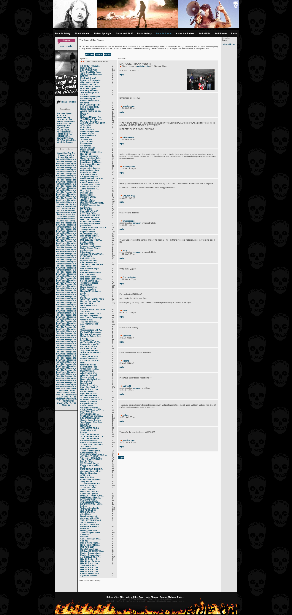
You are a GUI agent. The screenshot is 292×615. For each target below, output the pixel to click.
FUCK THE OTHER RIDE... (91, 469)
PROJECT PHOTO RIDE (90, 314)
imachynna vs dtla (88, 500)
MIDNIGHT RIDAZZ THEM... (92, 203)
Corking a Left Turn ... (90, 346)
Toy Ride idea (63, 128)
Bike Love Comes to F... (90, 219)
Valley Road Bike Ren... (90, 72)
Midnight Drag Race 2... (90, 316)
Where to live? (86, 320)
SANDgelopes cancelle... (91, 152)
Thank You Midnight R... (90, 451)
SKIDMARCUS (129, 196)
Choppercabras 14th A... (91, 330)
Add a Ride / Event (135, 597)
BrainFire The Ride (88, 395)
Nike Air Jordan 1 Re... (90, 559)
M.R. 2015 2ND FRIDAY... (91, 240)
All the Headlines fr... (89, 189)
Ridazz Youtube (87, 109)
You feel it (84, 295)
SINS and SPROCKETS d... (92, 551)
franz (125, 250)
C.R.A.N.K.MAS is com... (91, 74)
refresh (107, 54)
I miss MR (84, 537)
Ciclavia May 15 (87, 133)
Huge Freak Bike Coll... (90, 158)
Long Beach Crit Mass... (90, 162)
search (99, 54)
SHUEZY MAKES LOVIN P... (92, 410)
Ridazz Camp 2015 (88, 287)
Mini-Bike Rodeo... (65, 142)
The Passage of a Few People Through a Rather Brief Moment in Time (66, 157)
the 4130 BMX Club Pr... (90, 557)
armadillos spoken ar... (90, 131)
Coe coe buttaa (129, 277)
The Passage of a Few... (90, 533)
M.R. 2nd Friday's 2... (89, 486)
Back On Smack (87, 371)
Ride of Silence (87, 129)
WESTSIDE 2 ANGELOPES (92, 299)
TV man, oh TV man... (89, 357)
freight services (87, 150)
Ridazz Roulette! (66, 102)
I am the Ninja (86, 461)
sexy (125, 311)
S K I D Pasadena (88, 522)
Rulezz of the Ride (115, 597)
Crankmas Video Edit (89, 518)
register (69, 46)
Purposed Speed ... (65, 113)
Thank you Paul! (87, 230)
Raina (82, 363)
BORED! (84, 76)
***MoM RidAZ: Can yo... (91, 119)
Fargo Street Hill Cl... (89, 172)
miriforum (84, 355)
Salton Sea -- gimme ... (90, 494)
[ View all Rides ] (229, 44)
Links (234, 33)
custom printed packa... (90, 168)
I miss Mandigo (87, 340)
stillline (126, 361)
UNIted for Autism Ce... (90, 336)
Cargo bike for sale (88, 404)
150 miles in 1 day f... (89, 414)
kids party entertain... (89, 91)
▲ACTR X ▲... (86, 199)
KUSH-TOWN (86, 256)
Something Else (64, 153)
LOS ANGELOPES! (88, 70)
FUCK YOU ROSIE (88, 348)
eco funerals (85, 146)
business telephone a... (90, 246)
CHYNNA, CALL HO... (66, 140)
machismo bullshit (88, 441)
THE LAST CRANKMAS (90, 520)
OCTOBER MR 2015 (89, 234)
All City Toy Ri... (64, 130)
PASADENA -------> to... (90, 205)
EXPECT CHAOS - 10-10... (91, 504)
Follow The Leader (88, 385)
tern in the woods (88, 365)
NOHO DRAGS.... (87, 512)
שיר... (82, 326)
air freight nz (86, 127)
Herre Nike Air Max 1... (90, 545)
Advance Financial (88, 375)
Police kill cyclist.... (88, 258)
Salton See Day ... (64, 117)
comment (137, 223)
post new (89, 54)
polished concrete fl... (90, 84)
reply (122, 75)
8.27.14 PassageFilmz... (90, 539)
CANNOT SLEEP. (87, 201)
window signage (87, 148)
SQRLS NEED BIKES (89, 428)
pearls (83, 293)
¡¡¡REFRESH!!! (86, 142)
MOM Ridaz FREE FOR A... (92, 400)
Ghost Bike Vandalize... (90, 217)
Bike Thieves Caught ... (90, 269)
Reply (121, 458)
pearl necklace (86, 242)
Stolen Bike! (85, 267)
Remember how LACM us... (92, 179)
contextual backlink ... (90, 359)
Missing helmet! (87, 377)
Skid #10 (84, 541)
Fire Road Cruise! (88, 78)
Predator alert (86, 193)
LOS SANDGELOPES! (90, 418)
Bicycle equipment (88, 516)
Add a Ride (204, 33)
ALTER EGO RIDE (88, 488)
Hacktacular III (86, 195)
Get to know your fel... (90, 408)
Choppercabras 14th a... (90, 471)
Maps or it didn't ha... (89, 121)
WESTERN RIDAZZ (88, 305)
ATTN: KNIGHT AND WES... (92, 445)
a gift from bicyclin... (89, 576)
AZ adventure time (88, 373)
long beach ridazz (88, 277)
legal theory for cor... (89, 260)
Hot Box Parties (64, 211)
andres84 (127, 336)
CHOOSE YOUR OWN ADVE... (93, 123)
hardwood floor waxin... (90, 80)
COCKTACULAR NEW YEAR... (93, 455)
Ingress (83, 432)
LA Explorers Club (88, 262)
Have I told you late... (89, 473)
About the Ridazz (185, 33)
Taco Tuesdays (64, 217)
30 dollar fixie (86, 140)
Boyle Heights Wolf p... (90, 379)
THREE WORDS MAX (66, 122)
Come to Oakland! (88, 136)
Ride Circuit (85, 154)
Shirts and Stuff (124, 33)
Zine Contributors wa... (90, 434)
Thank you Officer (88, 238)
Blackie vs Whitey (88, 197)
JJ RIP (83, 467)
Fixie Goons (66, 389)
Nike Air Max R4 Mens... (90, 561)
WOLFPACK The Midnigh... (92, 318)
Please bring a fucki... (89, 465)
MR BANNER (86, 209)
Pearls (83, 307)
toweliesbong (128, 106)
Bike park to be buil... (89, 236)
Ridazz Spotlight (103, 33)
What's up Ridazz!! (88, 402)
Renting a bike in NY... (90, 181)
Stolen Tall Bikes (87, 490)
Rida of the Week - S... (90, 387)
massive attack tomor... (90, 498)
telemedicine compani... (90, 97)
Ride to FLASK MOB (89, 211)
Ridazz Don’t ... (63, 136)
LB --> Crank (86, 252)
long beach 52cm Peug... (91, 279)
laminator (84, 271)
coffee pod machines (89, 170)
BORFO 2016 (86, 68)
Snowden (84, 535)
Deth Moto (85, 138)
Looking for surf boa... (90, 449)
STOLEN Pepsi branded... (91, 416)
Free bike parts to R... (89, 107)
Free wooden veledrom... (91, 273)
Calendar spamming (89, 156)
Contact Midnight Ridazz (172, 597)
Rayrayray (84, 113)
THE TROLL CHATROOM (91, 459)
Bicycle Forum (164, 33)
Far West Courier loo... (90, 524)
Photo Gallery (144, 33)
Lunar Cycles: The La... (90, 187)
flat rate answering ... (89, 281)
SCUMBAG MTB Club (89, 398)
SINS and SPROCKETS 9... (92, 254)
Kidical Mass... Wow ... (90, 248)
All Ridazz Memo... (65, 132)
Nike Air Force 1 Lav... (90, 389)
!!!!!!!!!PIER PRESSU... (90, 66)
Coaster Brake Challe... (90, 101)
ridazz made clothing (89, 82)
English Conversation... (90, 553)
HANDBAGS (85, 426)
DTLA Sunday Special (90, 105)
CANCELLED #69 (64, 120)
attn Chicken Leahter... (90, 160)
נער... (82, 328)
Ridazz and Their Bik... (90, 492)
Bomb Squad (86, 383)
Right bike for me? (88, 393)
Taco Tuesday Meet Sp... (91, 422)
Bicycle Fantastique (89, 549)
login (62, 46)
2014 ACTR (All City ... (90, 457)
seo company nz (87, 99)
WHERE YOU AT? (64, 124)
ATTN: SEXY (85, 125)
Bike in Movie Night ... (90, 543)
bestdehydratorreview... (90, 224)
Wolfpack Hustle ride (89, 508)
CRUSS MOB (86, 285)
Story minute (86, 481)
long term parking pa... (90, 164)
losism (125, 415)
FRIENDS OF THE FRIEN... (92, 443)
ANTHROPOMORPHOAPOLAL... (94, 228)
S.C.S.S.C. (84, 95)
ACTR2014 (85, 475)
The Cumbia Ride (88, 565)
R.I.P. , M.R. (62, 115)
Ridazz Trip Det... (64, 134)
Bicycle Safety (62, 33)
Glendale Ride (86, 166)
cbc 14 (83, 297)
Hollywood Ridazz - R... (90, 117)
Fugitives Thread (87, 232)
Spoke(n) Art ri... (64, 126)
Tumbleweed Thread (89, 283)
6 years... (84, 338)
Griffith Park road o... (89, 369)
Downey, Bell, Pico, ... (89, 531)
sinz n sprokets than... (90, 502)
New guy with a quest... (90, 334)
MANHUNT (85, 529)
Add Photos (221, 33)
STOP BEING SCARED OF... (92, 436)
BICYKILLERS (86, 303)
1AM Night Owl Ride (89, 324)
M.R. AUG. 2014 (87, 547)
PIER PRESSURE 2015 (90, 215)
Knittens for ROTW (88, 453)
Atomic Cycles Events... (90, 185)
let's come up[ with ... (89, 88)
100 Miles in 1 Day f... (89, 463)
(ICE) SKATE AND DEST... (91, 222)
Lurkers (83, 506)
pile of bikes (85, 226)
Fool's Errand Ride (88, 367)
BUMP (83, 115)
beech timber (86, 144)
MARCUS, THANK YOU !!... (92, 496)
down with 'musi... (65, 138)
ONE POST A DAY (88, 510)
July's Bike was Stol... (90, 350)
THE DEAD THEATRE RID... (92, 264)
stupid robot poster (89, 430)
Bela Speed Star (65, 212)
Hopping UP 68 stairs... (90, 291)
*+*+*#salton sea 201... (90, 174)
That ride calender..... (89, 322)
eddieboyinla (143, 66)
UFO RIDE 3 (85, 191)
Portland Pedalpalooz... (90, 332)
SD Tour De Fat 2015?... (90, 361)
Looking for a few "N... (90, 344)
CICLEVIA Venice (88, 275)
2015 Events (85, 447)
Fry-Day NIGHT (69, 206)
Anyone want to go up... (90, 111)
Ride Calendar (82, 33)
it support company (89, 176)
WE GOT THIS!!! (87, 244)
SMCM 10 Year (86, 406)
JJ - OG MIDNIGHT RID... (91, 484)
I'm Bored (84, 103)
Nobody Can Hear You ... (91, 301)
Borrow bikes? (86, 381)
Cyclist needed (87, 391)
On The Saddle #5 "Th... (90, 342)
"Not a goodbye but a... (90, 93)
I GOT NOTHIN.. (87, 412)
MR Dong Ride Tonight (90, 86)
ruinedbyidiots (129, 167)
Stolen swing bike (88, 289)
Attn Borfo (85, 312)
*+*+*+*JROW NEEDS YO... (92, 353)
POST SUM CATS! (88, 213)
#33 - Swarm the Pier (66, 208)
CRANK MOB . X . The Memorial (66, 394)
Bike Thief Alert (87, 477)
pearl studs (85, 207)
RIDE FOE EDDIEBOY (89, 526)
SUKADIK (84, 424)
